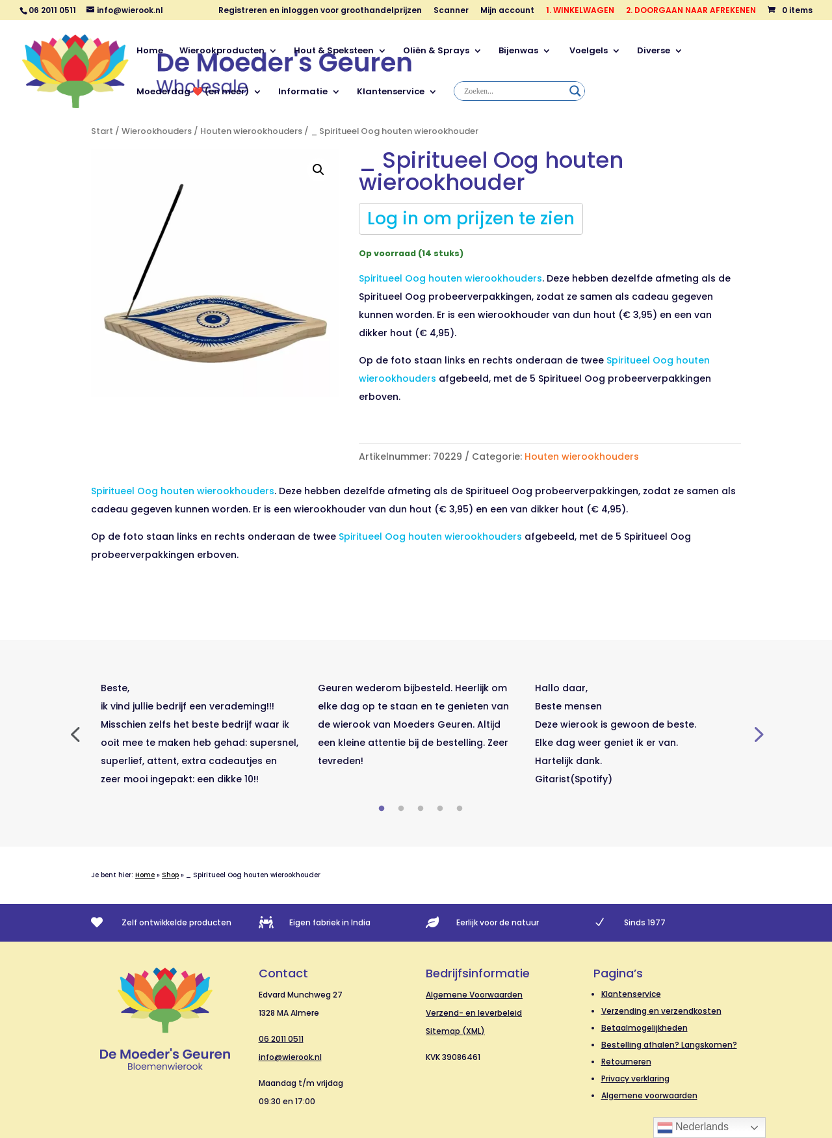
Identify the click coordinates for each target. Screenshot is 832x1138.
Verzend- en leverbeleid (474, 1012)
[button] (318, 169)
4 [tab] (440, 808)
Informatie (303, 92)
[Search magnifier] (575, 91)
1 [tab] (381, 808)
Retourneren (626, 1061)
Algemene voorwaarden (649, 1095)
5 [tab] (459, 808)
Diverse (653, 51)
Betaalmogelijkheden (644, 1027)
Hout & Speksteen (334, 51)
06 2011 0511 (281, 1038)
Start (102, 131)
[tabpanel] (199, 733)
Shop (170, 875)
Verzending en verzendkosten (661, 1010)
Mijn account (507, 11)
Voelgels (587, 51)
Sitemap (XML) (455, 1031)
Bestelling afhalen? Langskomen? (669, 1044)
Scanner (451, 11)
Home (149, 51)
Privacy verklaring (635, 1078)
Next (757, 733)
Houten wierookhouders (251, 131)
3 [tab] (420, 808)
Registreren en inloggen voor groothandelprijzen (320, 11)
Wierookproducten (222, 51)
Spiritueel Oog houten (450, 278)
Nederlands (693, 1127)
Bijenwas (518, 51)
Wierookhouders (157, 131)
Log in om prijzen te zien (471, 218)
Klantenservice (390, 92)
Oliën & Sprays (436, 51)
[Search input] (513, 91)
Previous (74, 733)
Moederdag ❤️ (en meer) (192, 92)
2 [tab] (401, 808)
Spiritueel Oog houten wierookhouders (430, 536)
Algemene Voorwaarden (474, 994)
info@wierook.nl (290, 1057)
